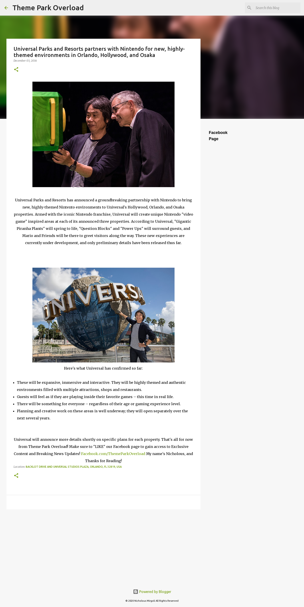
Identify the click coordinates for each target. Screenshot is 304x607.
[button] (16, 70)
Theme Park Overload (48, 8)
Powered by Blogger (152, 592)
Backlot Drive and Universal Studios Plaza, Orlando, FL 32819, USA (74, 466)
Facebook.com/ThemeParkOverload (113, 453)
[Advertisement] (103, 547)
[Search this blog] (277, 7)
